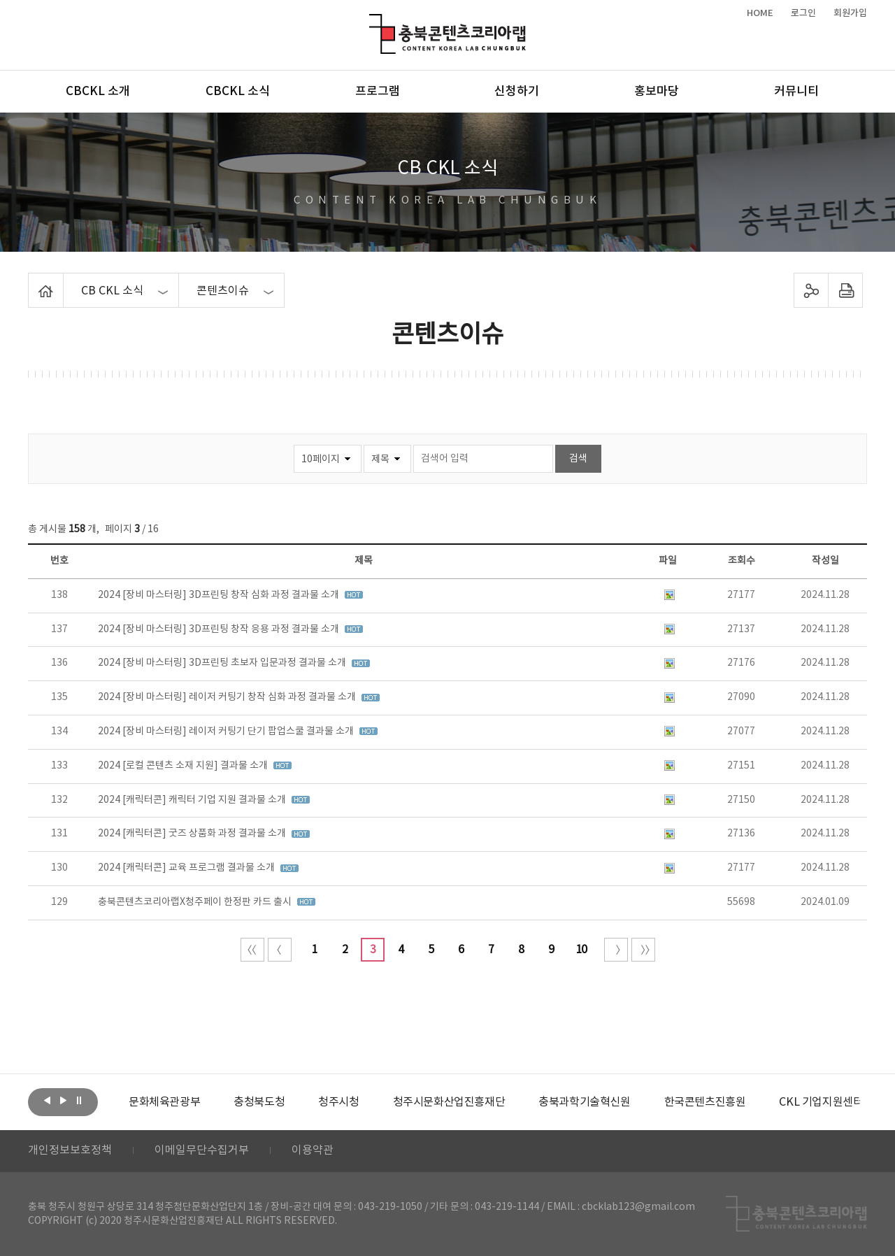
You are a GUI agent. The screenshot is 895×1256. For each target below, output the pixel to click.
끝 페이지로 (643, 950)
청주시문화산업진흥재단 (449, 1102)
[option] (164, 1102)
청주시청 (338, 1102)
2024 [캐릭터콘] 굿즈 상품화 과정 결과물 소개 (193, 833)
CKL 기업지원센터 (821, 1102)
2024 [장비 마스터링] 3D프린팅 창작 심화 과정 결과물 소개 (219, 595)
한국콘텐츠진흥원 (705, 1102)
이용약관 (313, 1151)
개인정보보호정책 (70, 1151)
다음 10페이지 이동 (616, 950)
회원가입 (850, 13)
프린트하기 (845, 290)
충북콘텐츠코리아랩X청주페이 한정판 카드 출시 (196, 902)
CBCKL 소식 (238, 92)
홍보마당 (656, 92)
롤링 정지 (79, 1101)
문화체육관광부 (164, 1102)
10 (581, 949)
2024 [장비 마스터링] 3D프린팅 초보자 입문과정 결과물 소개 (223, 663)
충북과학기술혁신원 (584, 1102)
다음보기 (63, 1101)
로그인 (803, 13)
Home (32, 281)
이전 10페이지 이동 (280, 950)
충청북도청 (259, 1102)
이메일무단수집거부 (202, 1151)
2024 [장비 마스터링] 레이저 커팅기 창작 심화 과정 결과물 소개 (228, 697)
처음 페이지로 (252, 950)
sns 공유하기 (811, 290)
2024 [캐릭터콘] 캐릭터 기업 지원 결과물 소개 (193, 800)
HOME (760, 13)
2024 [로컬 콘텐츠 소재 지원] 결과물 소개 (184, 765)
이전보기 (47, 1101)
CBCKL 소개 (98, 92)
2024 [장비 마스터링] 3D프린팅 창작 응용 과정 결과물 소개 (219, 629)
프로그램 (377, 92)
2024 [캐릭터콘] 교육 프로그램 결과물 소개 (187, 867)
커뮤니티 (796, 92)
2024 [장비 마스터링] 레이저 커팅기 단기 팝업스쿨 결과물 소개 (227, 731)
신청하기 (516, 92)
